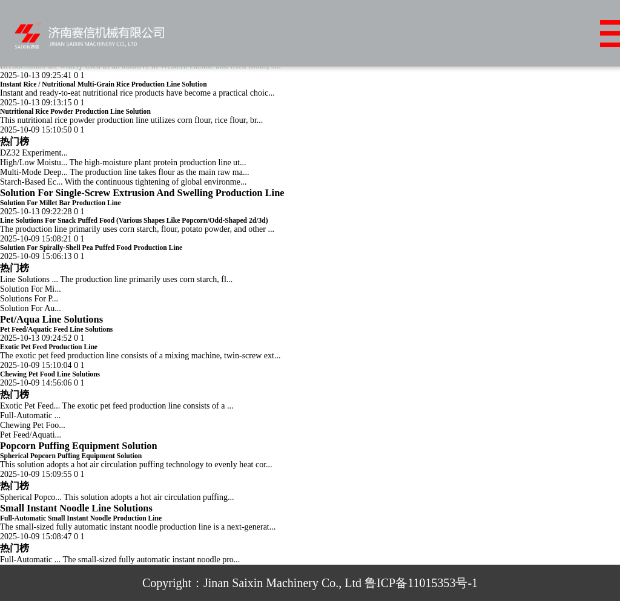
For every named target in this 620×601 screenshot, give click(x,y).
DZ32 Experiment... (34, 152)
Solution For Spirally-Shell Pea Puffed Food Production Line (91, 248)
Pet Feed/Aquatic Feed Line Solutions (56, 329)
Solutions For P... (29, 298)
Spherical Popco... (31, 497)
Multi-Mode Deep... (34, 172)
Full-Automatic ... (30, 415)
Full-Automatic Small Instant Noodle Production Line (81, 518)
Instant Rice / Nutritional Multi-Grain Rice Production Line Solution (103, 84)
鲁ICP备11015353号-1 (421, 583)
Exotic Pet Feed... (30, 405)
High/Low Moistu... (33, 162)
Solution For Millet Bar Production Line (60, 203)
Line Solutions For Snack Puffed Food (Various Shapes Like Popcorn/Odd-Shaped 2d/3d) (134, 221)
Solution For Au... (30, 308)
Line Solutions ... (29, 279)
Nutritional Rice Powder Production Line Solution (75, 112)
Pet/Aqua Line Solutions (51, 319)
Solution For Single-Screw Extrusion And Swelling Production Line (142, 193)
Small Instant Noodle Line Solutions (76, 508)
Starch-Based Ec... (31, 181)
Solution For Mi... (30, 289)
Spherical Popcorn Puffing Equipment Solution (71, 456)
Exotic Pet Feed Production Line (48, 347)
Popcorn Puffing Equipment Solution (78, 446)
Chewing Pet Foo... (32, 425)
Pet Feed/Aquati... (30, 434)
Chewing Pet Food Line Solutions (50, 374)
